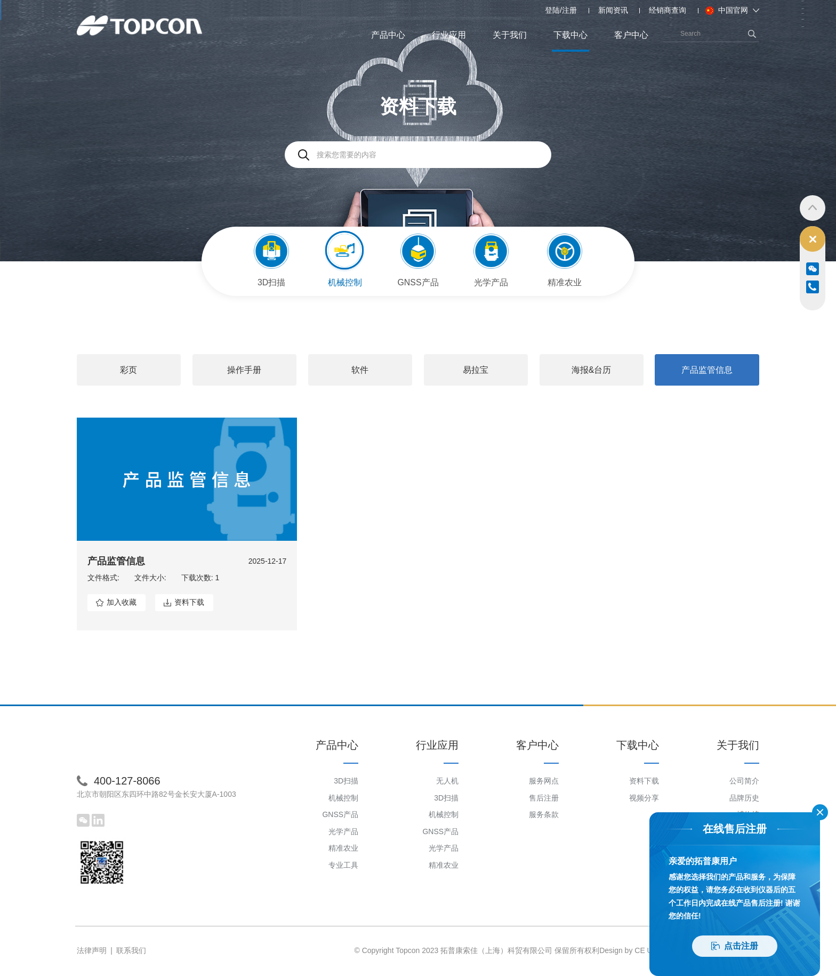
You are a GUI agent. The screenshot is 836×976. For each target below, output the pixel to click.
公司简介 (744, 782)
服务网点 (544, 782)
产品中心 (388, 34)
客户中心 (631, 34)
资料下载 (190, 602)
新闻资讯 (613, 10)
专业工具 (343, 866)
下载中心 (570, 41)
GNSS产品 (340, 815)
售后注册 (544, 799)
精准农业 (343, 849)
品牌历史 (744, 799)
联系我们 (131, 951)
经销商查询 (667, 10)
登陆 (552, 10)
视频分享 (644, 799)
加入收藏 (121, 602)
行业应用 (449, 34)
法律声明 (92, 951)
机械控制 (343, 799)
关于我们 (510, 34)
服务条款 (544, 815)
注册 (569, 10)
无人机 (447, 782)
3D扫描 (346, 782)
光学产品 (343, 832)
